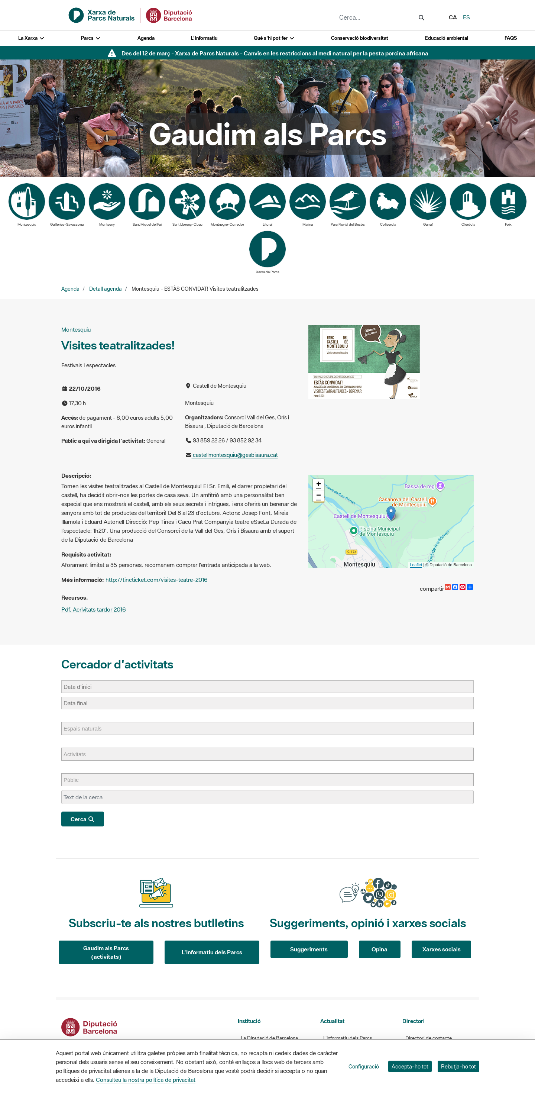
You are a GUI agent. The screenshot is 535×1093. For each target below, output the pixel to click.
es (466, 17)
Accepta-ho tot (410, 1066)
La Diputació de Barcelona (269, 1038)
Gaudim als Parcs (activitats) (106, 952)
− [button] (318, 496)
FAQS (511, 38)
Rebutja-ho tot (458, 1066)
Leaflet (416, 564)
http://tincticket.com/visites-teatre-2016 (157, 579)
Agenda (146, 38)
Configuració (363, 1066)
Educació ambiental (446, 38)
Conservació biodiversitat (359, 38)
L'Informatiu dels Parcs (212, 952)
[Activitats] (78, 754)
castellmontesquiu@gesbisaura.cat (235, 454)
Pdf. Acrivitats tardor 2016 (93, 609)
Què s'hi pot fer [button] (274, 38)
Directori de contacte (428, 1038)
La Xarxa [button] (31, 38)
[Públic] (75, 779)
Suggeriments (309, 949)
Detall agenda (105, 289)
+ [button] (318, 484)
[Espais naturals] (86, 728)
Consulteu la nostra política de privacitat (145, 1079)
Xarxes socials (441, 949)
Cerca (83, 819)
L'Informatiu (204, 38)
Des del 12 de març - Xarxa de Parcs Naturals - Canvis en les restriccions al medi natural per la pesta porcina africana (274, 53)
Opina (380, 949)
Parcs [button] (91, 38)
